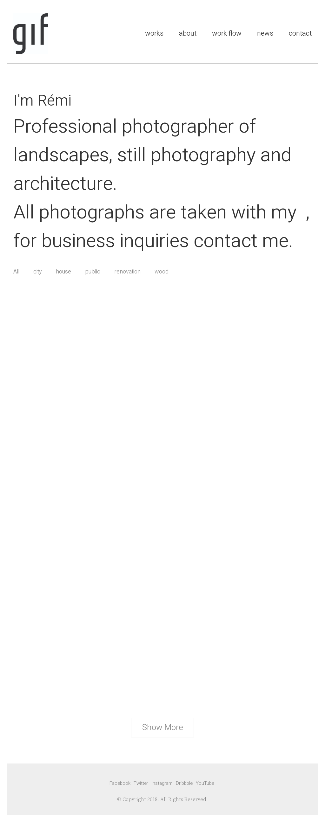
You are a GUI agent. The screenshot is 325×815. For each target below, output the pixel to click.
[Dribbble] (184, 783)
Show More (162, 729)
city (37, 272)
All (16, 272)
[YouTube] (205, 783)
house (63, 272)
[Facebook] (119, 783)
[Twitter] (141, 783)
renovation (127, 272)
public (92, 272)
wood (162, 272)
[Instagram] (162, 783)
